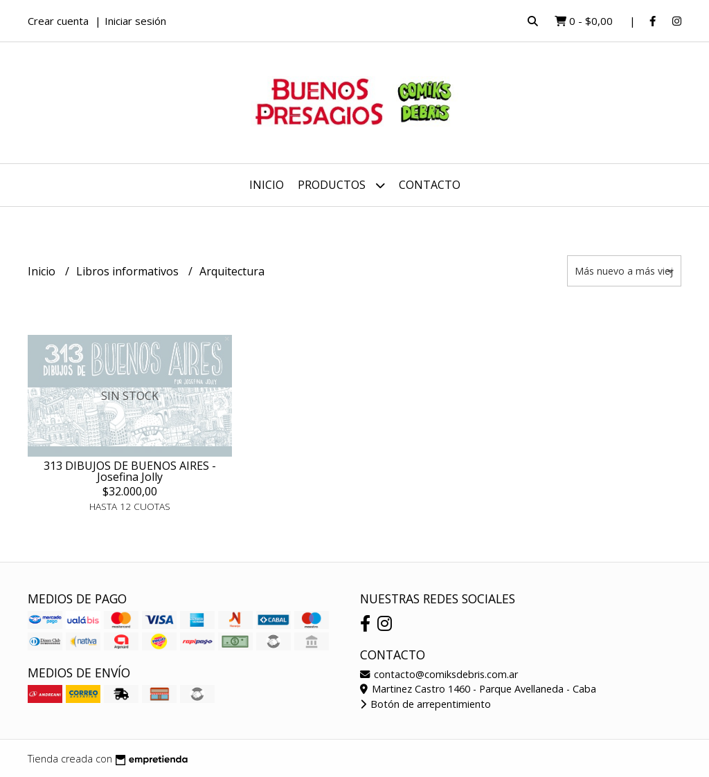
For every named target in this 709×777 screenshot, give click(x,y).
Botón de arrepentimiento (425, 704)
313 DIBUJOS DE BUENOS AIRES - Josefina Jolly (130, 471)
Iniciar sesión (135, 21)
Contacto (429, 184)
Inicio (266, 184)
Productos (341, 185)
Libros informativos (128, 271)
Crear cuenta (58, 21)
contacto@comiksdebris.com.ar (439, 674)
